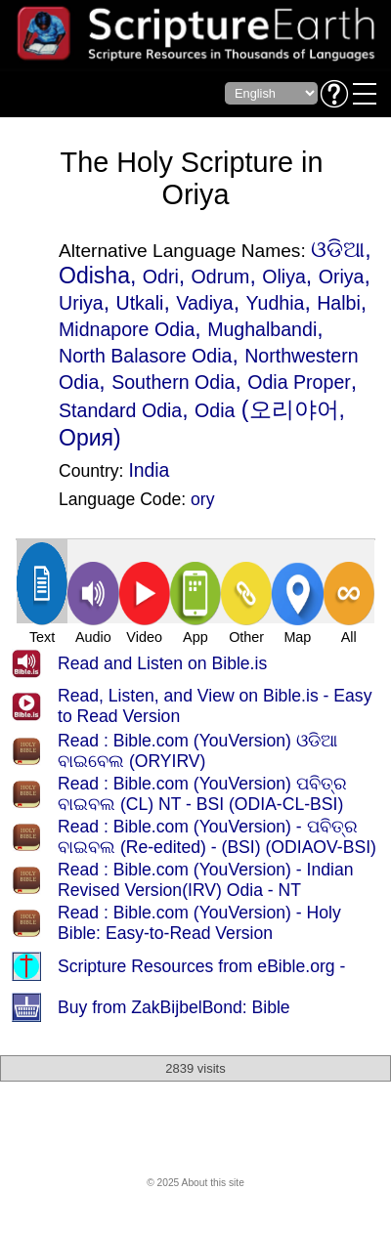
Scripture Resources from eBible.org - (201, 966)
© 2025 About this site (195, 1182)
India (148, 470)
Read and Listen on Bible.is (162, 663)
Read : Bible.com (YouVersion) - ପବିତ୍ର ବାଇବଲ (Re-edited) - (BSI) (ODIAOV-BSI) (217, 837)
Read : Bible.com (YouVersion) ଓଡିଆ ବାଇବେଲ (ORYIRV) (197, 751)
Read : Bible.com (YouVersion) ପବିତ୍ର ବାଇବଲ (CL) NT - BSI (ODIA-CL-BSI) (202, 794)
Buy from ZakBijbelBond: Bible (174, 1007)
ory (202, 499)
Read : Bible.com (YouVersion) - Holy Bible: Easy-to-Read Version (199, 923)
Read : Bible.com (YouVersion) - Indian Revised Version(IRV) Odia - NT (206, 880)
